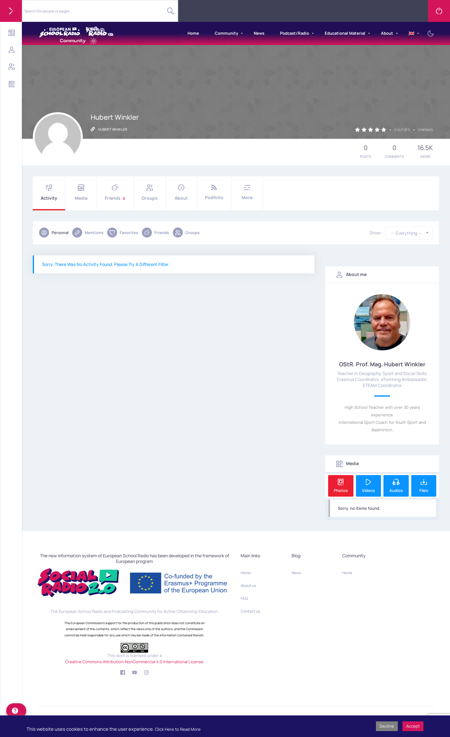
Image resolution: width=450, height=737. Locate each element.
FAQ (244, 598)
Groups (150, 192)
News (259, 33)
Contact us (250, 611)
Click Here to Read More (178, 729)
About (387, 33)
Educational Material (345, 33)
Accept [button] (413, 726)
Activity (49, 192)
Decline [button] (387, 726)
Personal (53, 233)
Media (81, 192)
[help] (16, 710)
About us (248, 585)
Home (193, 33)
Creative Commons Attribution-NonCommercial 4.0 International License (134, 661)
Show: (375, 232)
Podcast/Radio (294, 33)
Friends (115, 192)
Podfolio (214, 192)
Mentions (87, 233)
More (247, 192)
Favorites (122, 233)
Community (226, 33)
